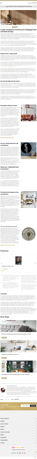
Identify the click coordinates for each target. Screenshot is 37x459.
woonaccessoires (30, 76)
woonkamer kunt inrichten (5, 44)
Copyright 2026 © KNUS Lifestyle (18, 449)
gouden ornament (12, 160)
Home (3, 6)
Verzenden (33, 405)
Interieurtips (16, 399)
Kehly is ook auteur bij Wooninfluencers (14, 391)
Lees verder (4, 337)
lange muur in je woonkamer (14, 85)
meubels (13, 175)
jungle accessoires (12, 66)
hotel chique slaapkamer (4, 313)
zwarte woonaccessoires (26, 65)
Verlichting (2, 180)
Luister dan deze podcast (31, 393)
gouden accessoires (4, 66)
